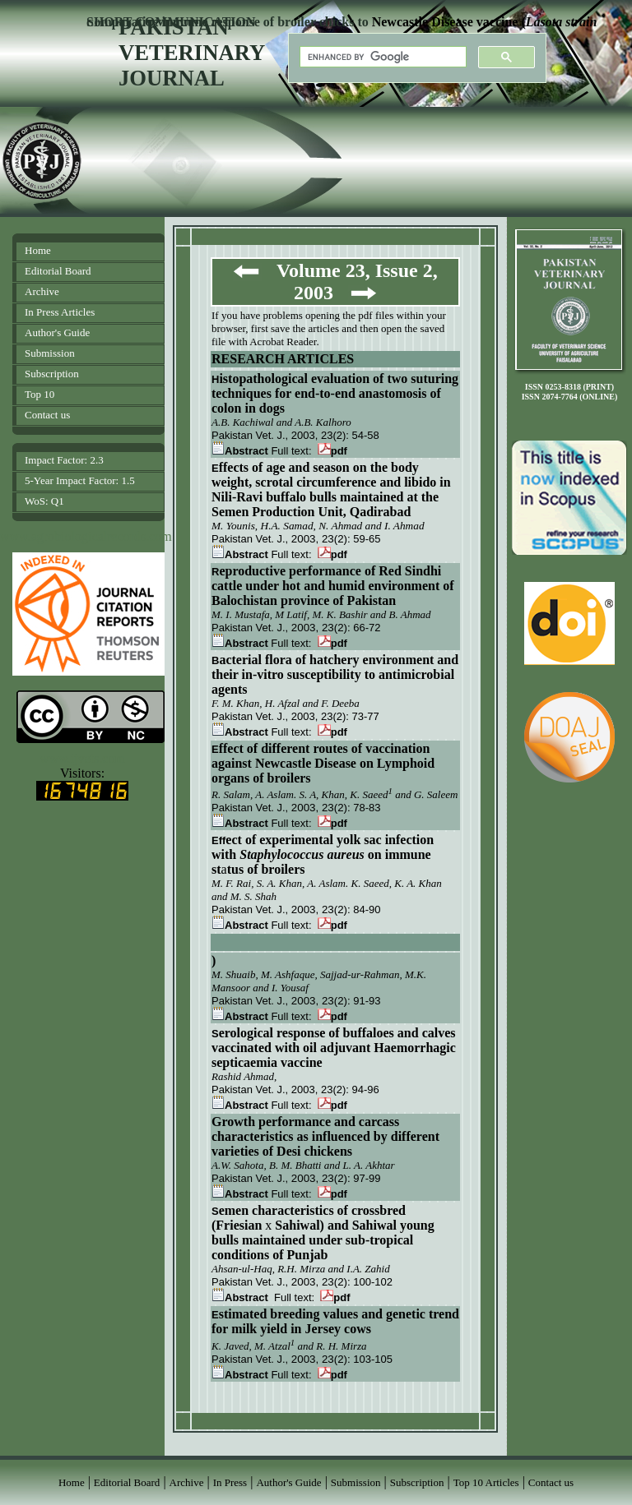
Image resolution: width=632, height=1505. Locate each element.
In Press (230, 1482)
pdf (332, 451)
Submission (50, 353)
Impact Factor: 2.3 (64, 460)
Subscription (52, 373)
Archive (42, 291)
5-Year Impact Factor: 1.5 (80, 480)
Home (38, 250)
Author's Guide (57, 332)
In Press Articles (60, 312)
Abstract (239, 451)
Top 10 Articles (486, 1482)
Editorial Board (58, 271)
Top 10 (39, 394)
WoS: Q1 (44, 501)
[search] (381, 57)
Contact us (47, 415)
